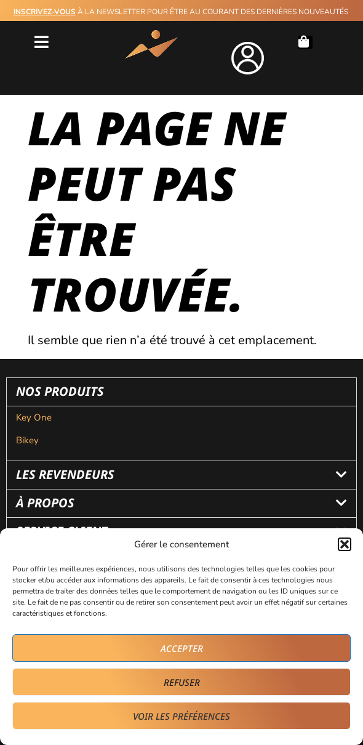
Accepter (182, 648)
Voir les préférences (181, 716)
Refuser (182, 682)
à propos (45, 502)
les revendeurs (65, 474)
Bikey (27, 440)
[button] (344, 544)
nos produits (60, 391)
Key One (35, 417)
